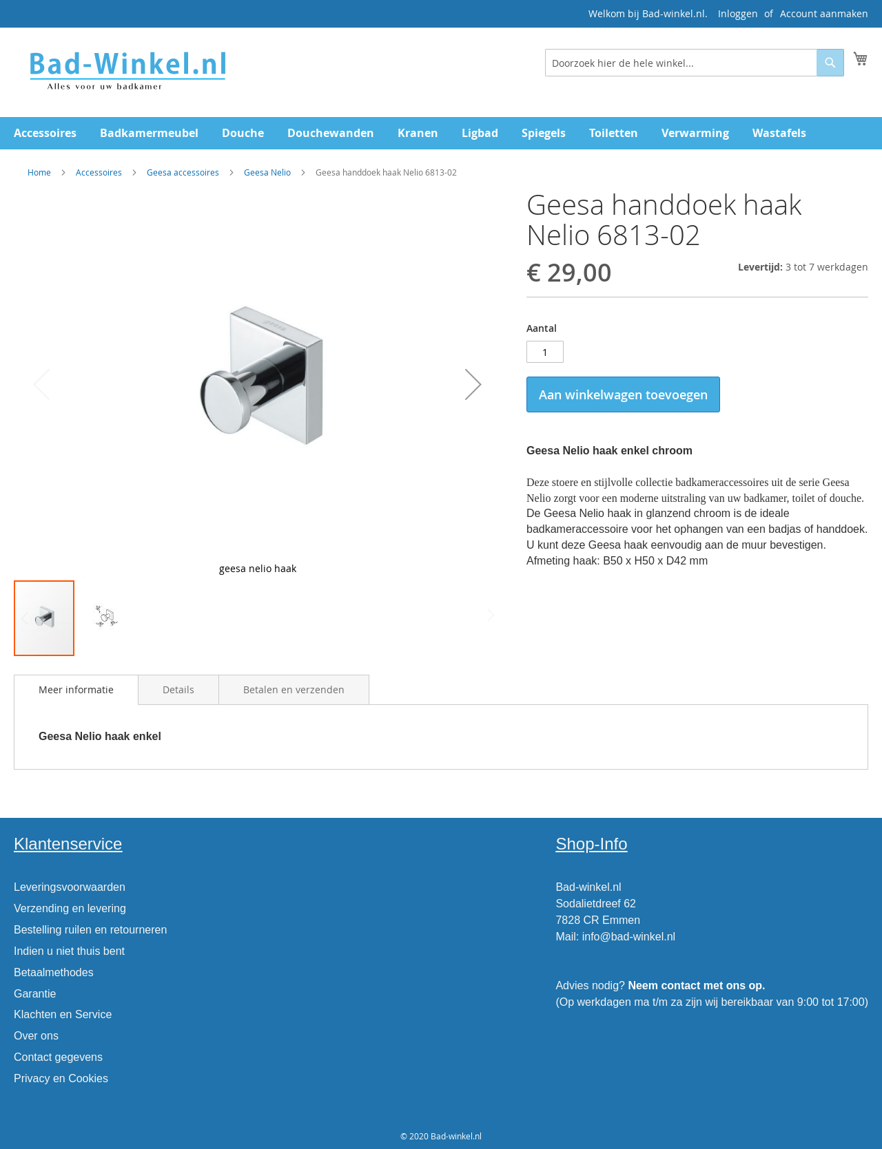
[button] (473, 384)
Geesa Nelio (268, 172)
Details (178, 689)
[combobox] (694, 62)
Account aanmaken (824, 13)
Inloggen (738, 13)
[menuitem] (45, 133)
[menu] (441, 133)
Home (39, 172)
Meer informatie (76, 689)
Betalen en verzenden (294, 689)
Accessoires (99, 172)
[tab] (76, 690)
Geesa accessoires (183, 172)
